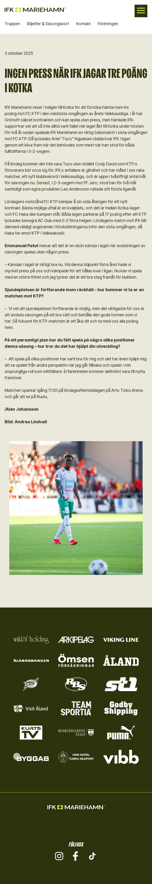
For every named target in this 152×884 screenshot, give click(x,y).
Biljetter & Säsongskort (48, 23)
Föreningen (108, 23)
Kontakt (83, 23)
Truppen (12, 23)
